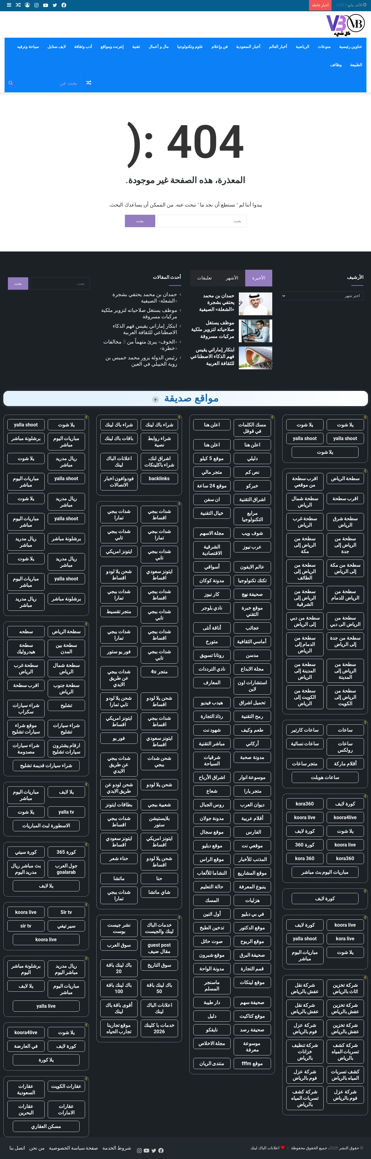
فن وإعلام (219, 46)
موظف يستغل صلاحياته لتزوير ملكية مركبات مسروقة (212, 329)
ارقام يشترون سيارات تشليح (66, 749)
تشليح (66, 705)
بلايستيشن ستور (159, 821)
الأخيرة (258, 278)
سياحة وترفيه (28, 46)
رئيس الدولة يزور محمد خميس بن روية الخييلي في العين (141, 360)
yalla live (46, 1006)
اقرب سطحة (345, 498)
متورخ (212, 641)
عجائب (252, 628)
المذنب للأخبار (252, 859)
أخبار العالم (278, 46)
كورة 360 (304, 845)
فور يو (119, 738)
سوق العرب (119, 945)
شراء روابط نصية (159, 442)
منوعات (324, 46)
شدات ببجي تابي (118, 534)
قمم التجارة (252, 969)
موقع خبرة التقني (252, 611)
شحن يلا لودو (159, 785)
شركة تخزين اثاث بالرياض (345, 988)
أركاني (252, 744)
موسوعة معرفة (252, 1047)
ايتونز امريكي (119, 551)
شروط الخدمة (116, 1148)
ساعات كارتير (305, 730)
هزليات (252, 900)
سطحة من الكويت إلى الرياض (305, 697)
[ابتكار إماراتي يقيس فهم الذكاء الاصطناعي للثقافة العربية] (255, 358)
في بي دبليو (252, 914)
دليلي (252, 458)
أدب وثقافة (83, 46)
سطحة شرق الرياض (345, 522)
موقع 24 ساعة (211, 486)
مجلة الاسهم (212, 533)
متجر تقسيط (119, 611)
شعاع (211, 791)
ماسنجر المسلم (212, 986)
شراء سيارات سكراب (25, 709)
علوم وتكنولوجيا (190, 46)
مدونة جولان (212, 818)
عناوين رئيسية (350, 46)
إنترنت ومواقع (112, 46)
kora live (345, 939)
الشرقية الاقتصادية (212, 550)
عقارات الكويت (66, 1086)
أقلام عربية (252, 818)
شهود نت (212, 730)
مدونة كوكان (212, 580)
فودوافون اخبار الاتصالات (119, 482)
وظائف (336, 65)
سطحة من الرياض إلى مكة (305, 545)
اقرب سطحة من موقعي (305, 482)
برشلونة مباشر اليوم (26, 969)
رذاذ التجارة (212, 716)
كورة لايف (345, 804)
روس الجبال (212, 805)
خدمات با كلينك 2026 (159, 1028)
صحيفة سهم (252, 1002)
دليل (212, 1016)
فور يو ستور (119, 652)
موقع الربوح (252, 941)
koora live (304, 817)
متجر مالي (211, 472)
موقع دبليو (212, 846)
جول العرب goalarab (66, 869)
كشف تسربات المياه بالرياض (345, 1075)
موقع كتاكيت (252, 1016)
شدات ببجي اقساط (159, 514)
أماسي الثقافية (252, 641)
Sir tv (66, 912)
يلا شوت (345, 425)
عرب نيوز (252, 547)
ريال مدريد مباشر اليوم (66, 969)
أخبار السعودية (248, 46)
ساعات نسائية (305, 744)
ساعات (345, 730)
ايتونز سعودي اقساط (159, 575)
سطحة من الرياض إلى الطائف (305, 571)
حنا (159, 878)
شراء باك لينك (159, 425)
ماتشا (119, 878)
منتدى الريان (212, 1063)
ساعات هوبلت (325, 777)
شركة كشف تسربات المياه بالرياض (345, 1051)
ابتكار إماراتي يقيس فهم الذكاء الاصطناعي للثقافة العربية (212, 356)
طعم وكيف (252, 730)
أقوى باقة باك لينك (118, 1008)
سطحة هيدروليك (26, 648)
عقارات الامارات (66, 1109)
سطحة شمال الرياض (304, 502)
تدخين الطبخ (212, 928)
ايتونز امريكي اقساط (119, 721)
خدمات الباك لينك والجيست (159, 928)
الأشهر (232, 278)
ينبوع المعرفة (252, 887)
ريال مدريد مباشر (66, 462)
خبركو (252, 486)
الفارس (252, 832)
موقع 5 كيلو (211, 458)
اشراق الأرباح (212, 777)
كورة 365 (66, 852)
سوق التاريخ (159, 965)
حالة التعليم (211, 887)
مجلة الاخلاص (211, 1043)
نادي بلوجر (211, 608)
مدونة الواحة (211, 969)
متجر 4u (159, 672)
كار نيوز (211, 594)
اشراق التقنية (252, 499)
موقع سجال (212, 832)
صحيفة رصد (252, 1030)
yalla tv (66, 812)
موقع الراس (212, 859)
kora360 (305, 804)
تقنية (136, 46)
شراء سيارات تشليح (66, 729)
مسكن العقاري (46, 1126)
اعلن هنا (212, 425)
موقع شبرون (212, 955)
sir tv (25, 926)
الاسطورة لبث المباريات (46, 826)
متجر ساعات (305, 764)
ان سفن (212, 499)
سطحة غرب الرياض (305, 522)
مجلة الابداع (252, 669)
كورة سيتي (26, 852)
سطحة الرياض (345, 478)
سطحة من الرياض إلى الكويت (345, 697)
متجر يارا (252, 791)
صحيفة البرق (252, 955)
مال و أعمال (158, 46)
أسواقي (211, 567)
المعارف (211, 682)
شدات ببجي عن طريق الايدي (118, 678)
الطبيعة (356, 65)
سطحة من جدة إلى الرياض (345, 641)
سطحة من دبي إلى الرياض (305, 621)
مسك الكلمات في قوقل (252, 428)
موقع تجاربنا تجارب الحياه (119, 1028)
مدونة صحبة (252, 757)
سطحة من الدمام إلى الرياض (304, 644)
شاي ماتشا (159, 892)
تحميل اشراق (252, 703)
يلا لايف (66, 792)
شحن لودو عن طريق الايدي (119, 788)
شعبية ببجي (159, 805)
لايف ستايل (56, 46)
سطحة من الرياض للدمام (345, 595)
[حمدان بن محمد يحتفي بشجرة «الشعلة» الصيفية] (255, 303)
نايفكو (212, 1030)
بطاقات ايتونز (118, 805)
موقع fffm (252, 1063)
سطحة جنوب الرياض (66, 688)
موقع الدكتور (252, 928)
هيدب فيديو (212, 703)
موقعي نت (252, 846)
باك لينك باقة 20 (119, 968)
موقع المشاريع (252, 873)
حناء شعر (118, 858)
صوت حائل (212, 941)
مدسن (252, 655)
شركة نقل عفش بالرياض (305, 988)
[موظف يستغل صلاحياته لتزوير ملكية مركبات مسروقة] (255, 331)
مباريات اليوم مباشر (305, 955)
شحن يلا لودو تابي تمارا (119, 701)
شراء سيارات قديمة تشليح (46, 765)
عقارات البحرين (25, 1109)
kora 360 (304, 858)
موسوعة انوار (252, 777)
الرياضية (302, 46)
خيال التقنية (212, 513)
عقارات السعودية (26, 1089)
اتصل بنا (17, 1148)
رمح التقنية (252, 716)
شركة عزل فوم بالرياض (305, 1028)
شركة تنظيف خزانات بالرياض (305, 1051)
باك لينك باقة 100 (119, 988)
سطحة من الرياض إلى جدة (345, 545)
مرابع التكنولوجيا (252, 516)
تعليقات (204, 278)
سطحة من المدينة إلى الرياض (304, 671)
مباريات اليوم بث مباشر (325, 872)
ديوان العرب (252, 805)
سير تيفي (66, 926)
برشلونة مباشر (26, 438)
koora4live (345, 817)
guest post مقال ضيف (159, 948)
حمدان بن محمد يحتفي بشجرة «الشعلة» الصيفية (216, 302)
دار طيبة (212, 1002)
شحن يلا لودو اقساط (119, 575)
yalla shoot (345, 438)
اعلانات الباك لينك (119, 462)
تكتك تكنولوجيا (252, 580)
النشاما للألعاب (212, 873)
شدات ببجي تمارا (118, 514)
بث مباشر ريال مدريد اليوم (26, 869)
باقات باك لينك (119, 438)
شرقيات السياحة (212, 760)
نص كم (252, 472)
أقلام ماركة (345, 764)
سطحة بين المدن (66, 648)
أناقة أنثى (212, 628)
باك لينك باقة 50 (159, 988)
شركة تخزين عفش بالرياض (345, 1008)
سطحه (26, 631)
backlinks (159, 478)
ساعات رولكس (345, 747)
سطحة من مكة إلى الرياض (345, 568)
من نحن (37, 1148)
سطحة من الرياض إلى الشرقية (305, 598)
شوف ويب (252, 533)
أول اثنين (212, 914)
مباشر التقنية (212, 744)
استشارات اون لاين (252, 686)
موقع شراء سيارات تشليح (26, 729)
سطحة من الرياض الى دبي (345, 621)
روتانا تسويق (212, 655)
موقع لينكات (252, 982)
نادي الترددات (211, 669)
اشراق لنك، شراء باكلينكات (159, 462)
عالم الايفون (252, 567)
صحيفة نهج (252, 594)
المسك (212, 900)
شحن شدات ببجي (159, 761)
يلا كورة (46, 1060)
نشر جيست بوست (118, 928)
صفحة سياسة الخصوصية (73, 1148)
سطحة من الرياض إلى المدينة (345, 671)
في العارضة (26, 1046)
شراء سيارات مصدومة (25, 749)
